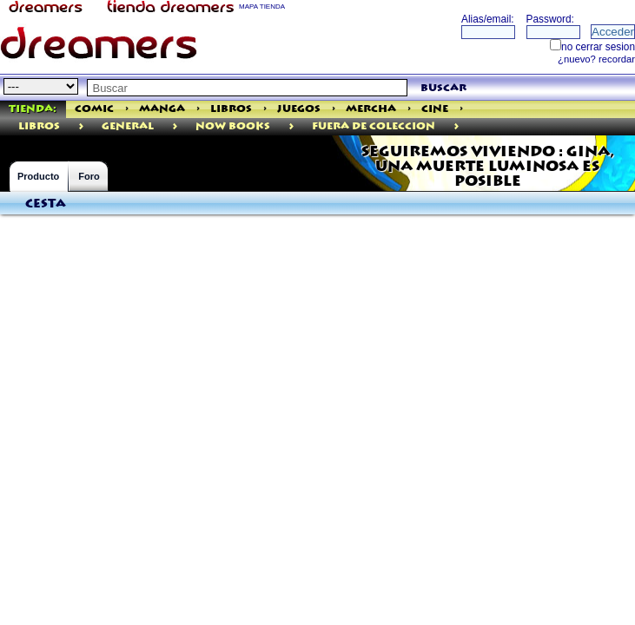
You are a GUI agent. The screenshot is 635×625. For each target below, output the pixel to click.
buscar (443, 88)
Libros (231, 109)
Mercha (371, 109)
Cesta (45, 204)
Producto (38, 176)
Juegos (299, 109)
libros (39, 126)
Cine (434, 109)
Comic (94, 109)
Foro (88, 176)
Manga (162, 109)
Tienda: (32, 109)
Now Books (232, 126)
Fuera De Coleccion (373, 126)
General (128, 126)
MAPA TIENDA (262, 6)
